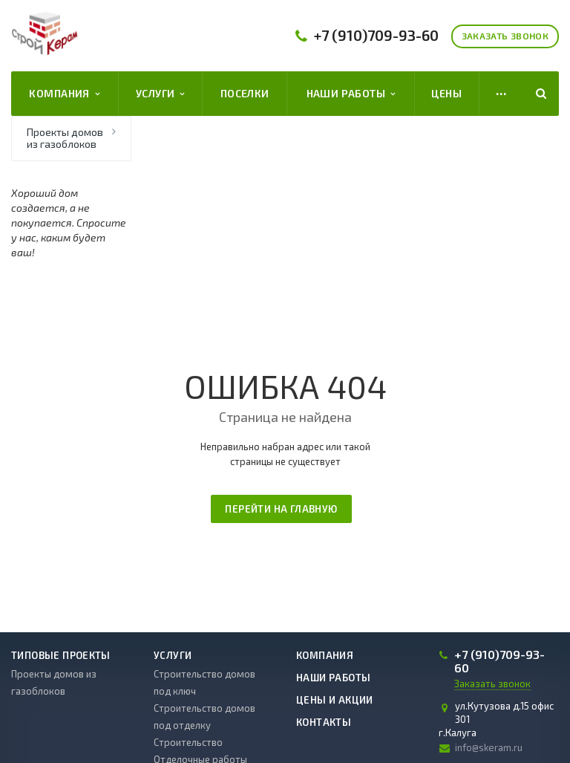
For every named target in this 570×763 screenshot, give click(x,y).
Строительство (188, 742)
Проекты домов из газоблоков (65, 138)
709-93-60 (376, 35)
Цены (446, 93)
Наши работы (351, 93)
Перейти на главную (281, 509)
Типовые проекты (61, 655)
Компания (64, 93)
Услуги (160, 93)
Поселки (244, 93)
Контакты (323, 722)
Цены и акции (334, 700)
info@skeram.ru (488, 747)
